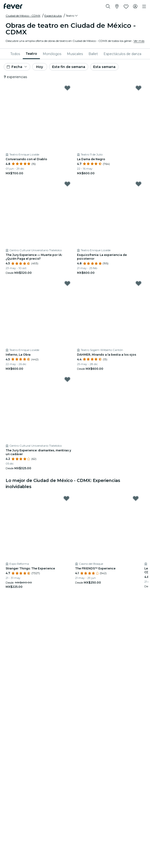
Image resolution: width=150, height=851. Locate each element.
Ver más (139, 41)
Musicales (75, 54)
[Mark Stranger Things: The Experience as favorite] (66, 498)
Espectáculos (53, 15)
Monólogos (52, 54)
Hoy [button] (39, 67)
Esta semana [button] (104, 67)
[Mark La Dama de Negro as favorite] (138, 88)
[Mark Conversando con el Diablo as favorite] (67, 88)
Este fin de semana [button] (68, 67)
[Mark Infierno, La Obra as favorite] (67, 283)
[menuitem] (15, 54)
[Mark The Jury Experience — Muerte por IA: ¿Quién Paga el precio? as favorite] (67, 184)
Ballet (93, 54)
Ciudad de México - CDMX (23, 15)
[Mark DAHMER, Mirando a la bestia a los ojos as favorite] (138, 283)
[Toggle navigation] (144, 6)
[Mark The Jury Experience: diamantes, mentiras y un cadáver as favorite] (67, 379)
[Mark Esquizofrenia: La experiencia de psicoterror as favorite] (138, 184)
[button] (72, 16)
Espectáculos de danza (122, 54)
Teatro (31, 54)
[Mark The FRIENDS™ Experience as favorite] (136, 498)
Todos (15, 54)
